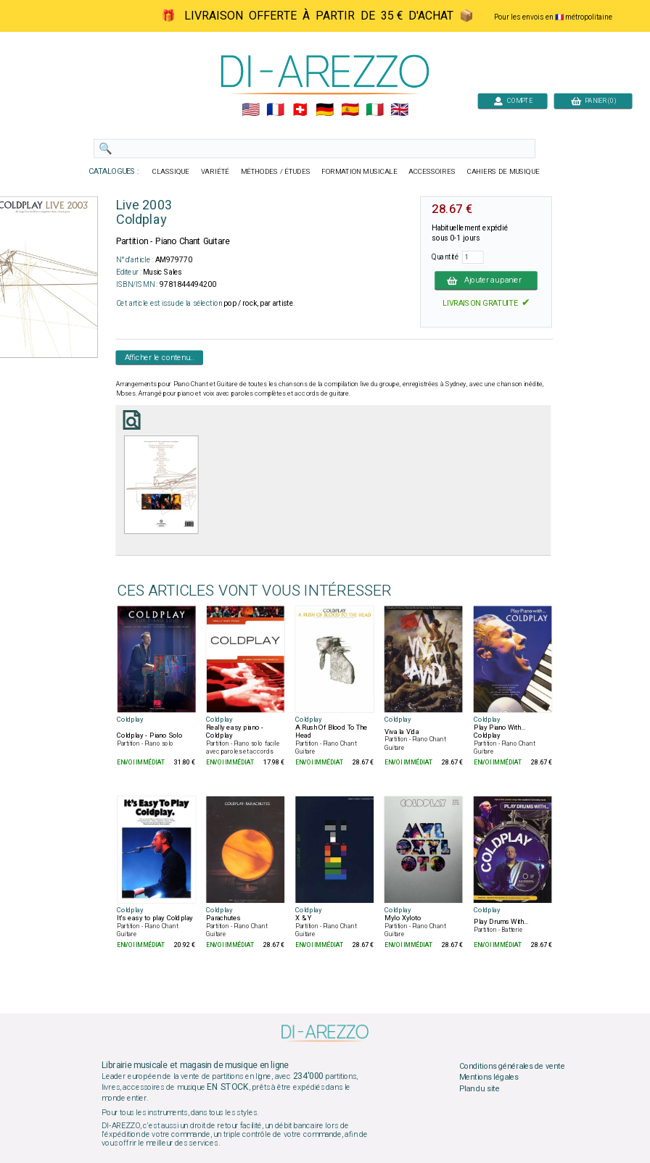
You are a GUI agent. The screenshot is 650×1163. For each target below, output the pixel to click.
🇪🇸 (350, 110)
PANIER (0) (593, 100)
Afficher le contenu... (160, 357)
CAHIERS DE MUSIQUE (503, 172)
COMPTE (512, 100)
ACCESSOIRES (432, 172)
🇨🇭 (300, 110)
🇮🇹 (375, 110)
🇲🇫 (275, 110)
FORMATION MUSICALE (359, 172)
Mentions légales (489, 1077)
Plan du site (479, 1088)
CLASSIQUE (171, 172)
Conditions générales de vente (512, 1066)
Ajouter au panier (486, 280)
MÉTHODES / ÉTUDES (275, 172)
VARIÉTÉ (215, 172)
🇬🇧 (399, 110)
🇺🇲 (251, 110)
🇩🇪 (325, 110)
